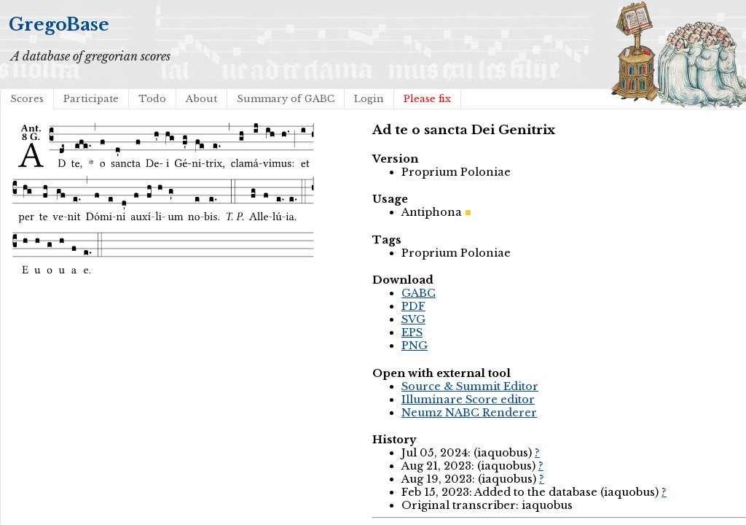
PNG (414, 345)
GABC (418, 293)
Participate (91, 99)
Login (369, 99)
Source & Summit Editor (469, 386)
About (201, 99)
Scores (27, 99)
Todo (152, 99)
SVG (413, 319)
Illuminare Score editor (468, 399)
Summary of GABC (285, 99)
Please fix (427, 99)
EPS (412, 332)
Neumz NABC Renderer (469, 412)
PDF (413, 306)
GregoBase (59, 24)
